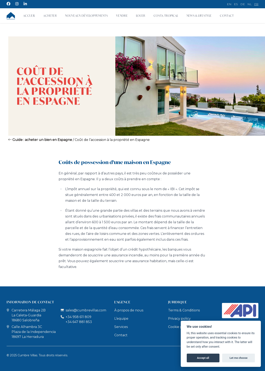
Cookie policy (179, 327)
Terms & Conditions (184, 310)
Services (121, 327)
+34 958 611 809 (76, 317)
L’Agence (122, 302)
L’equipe (121, 319)
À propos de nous (128, 310)
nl (249, 4)
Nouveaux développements (86, 16)
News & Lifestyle (199, 16)
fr (256, 4)
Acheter (50, 16)
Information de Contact (30, 302)
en (229, 4)
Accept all (203, 357)
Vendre (122, 16)
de (242, 4)
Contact (227, 16)
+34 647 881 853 (79, 322)
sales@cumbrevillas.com (86, 310)
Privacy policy (179, 319)
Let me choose (238, 357)
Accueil (29, 16)
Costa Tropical (166, 16)
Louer (140, 16)
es (236, 4)
